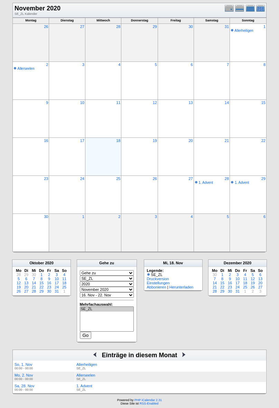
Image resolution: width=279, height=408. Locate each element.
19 (155, 141)
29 (155, 27)
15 (263, 103)
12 (155, 103)
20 (190, 141)
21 (227, 141)
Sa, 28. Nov (24, 386)
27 (82, 27)
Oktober (36, 263)
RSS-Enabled (149, 403)
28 (118, 27)
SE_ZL (106, 309)
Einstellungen (158, 283)
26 (46, 27)
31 (227, 27)
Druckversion (158, 279)
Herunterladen (181, 287)
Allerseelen (25, 68)
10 (82, 103)
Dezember (233, 263)
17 (82, 141)
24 (82, 179)
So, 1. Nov (23, 364)
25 (118, 179)
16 (46, 141)
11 (118, 103)
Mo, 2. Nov (24, 375)
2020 (49, 263)
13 (190, 103)
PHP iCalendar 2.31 (148, 400)
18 (118, 141)
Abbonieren (156, 287)
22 (263, 141)
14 (227, 103)
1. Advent (205, 182)
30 (190, 27)
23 (46, 179)
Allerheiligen (243, 30)
